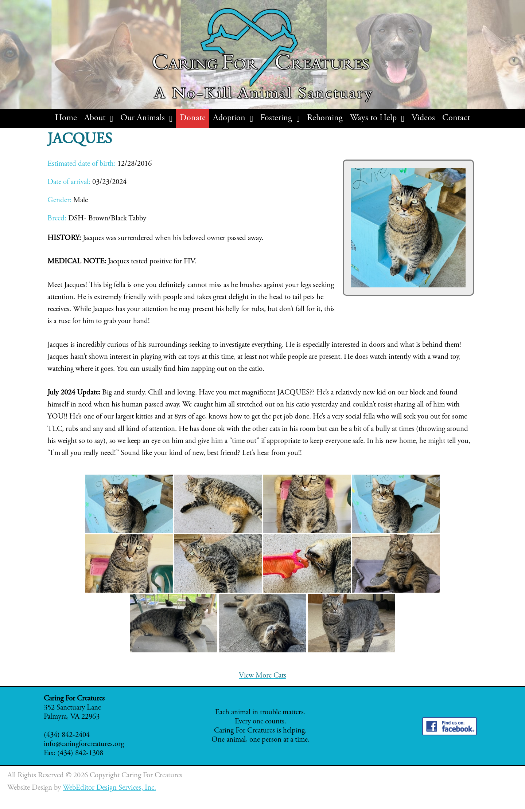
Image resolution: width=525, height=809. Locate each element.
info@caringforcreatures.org (84, 744)
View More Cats (262, 676)
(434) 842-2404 (67, 735)
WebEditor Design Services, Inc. (109, 788)
